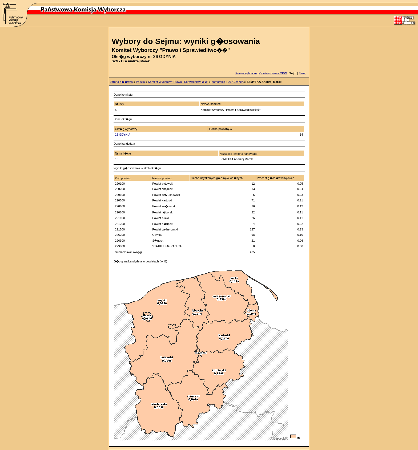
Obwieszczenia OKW (273, 73)
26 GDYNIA (235, 81)
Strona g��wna (121, 81)
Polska (140, 81)
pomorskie (218, 81)
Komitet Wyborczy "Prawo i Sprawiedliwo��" (178, 81)
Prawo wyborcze (246, 73)
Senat (302, 73)
